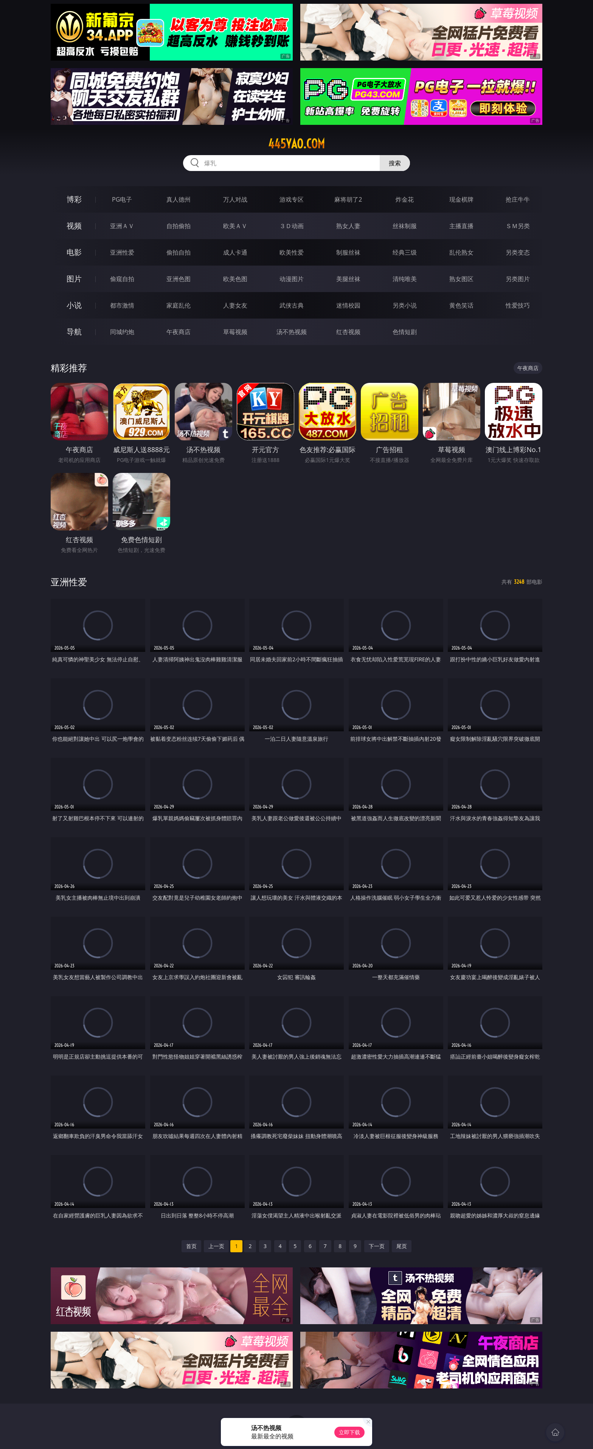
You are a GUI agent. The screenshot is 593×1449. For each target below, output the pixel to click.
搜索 (395, 163)
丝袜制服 (405, 226)
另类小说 (405, 305)
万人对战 (235, 199)
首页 (191, 1246)
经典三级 (405, 252)
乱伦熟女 (461, 252)
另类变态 (518, 252)
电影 (74, 252)
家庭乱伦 (178, 305)
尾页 (401, 1246)
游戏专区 (291, 199)
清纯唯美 (405, 279)
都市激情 (122, 305)
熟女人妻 (348, 226)
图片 (74, 279)
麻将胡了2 (348, 199)
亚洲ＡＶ (122, 226)
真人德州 (178, 199)
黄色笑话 (461, 305)
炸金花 (405, 199)
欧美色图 (235, 279)
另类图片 (518, 279)
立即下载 (349, 1432)
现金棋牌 (461, 199)
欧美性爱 (291, 252)
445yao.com (296, 143)
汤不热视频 (291, 332)
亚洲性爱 (122, 252)
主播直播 (461, 226)
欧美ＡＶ (235, 226)
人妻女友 (235, 305)
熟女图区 (461, 279)
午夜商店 (178, 332)
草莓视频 (235, 332)
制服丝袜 (348, 252)
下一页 (377, 1246)
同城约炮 (122, 332)
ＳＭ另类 (518, 226)
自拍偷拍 (178, 226)
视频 (74, 226)
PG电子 (122, 199)
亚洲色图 (178, 279)
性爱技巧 (518, 305)
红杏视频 (348, 332)
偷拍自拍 (178, 252)
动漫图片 (291, 279)
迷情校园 (348, 305)
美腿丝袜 (348, 279)
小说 (74, 305)
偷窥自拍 (122, 279)
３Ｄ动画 (291, 226)
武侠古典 (291, 305)
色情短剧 (405, 332)
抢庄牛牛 (518, 199)
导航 (74, 331)
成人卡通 (235, 252)
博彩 (74, 199)
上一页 (216, 1246)
